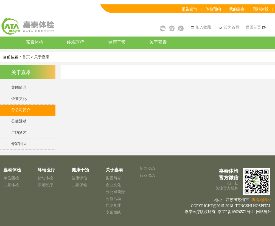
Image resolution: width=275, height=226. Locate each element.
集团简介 (113, 178)
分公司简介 (115, 192)
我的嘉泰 (237, 9)
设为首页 (229, 27)
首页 (26, 57)
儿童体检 (11, 185)
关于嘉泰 (158, 42)
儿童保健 (79, 185)
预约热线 (260, 9)
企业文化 (113, 185)
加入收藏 (201, 27)
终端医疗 (76, 42)
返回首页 (256, 27)
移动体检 (45, 178)
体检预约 (213, 9)
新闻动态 (147, 168)
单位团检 (11, 178)
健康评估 (79, 178)
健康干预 (117, 42)
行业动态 (147, 175)
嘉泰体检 (34, 42)
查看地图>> (261, 200)
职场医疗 (45, 185)
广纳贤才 (113, 205)
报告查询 (189, 9)
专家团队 (113, 212)
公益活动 (113, 199)
